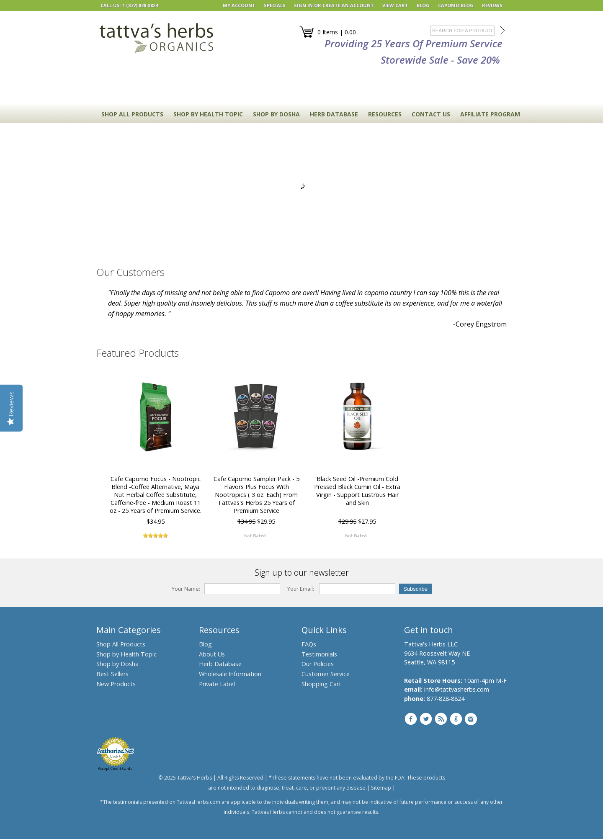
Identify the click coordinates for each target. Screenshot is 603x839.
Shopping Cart (321, 684)
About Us (212, 654)
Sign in (303, 5)
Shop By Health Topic (208, 114)
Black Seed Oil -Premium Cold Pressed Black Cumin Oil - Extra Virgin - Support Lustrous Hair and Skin (357, 491)
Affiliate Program (490, 114)
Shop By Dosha (276, 114)
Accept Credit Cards (115, 768)
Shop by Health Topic (126, 654)
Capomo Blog (456, 5)
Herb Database (220, 664)
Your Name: (186, 588)
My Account (239, 5)
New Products (116, 684)
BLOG (423, 5)
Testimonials (319, 654)
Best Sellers (112, 674)
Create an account (348, 5)
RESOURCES (385, 114)
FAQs (309, 644)
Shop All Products (132, 114)
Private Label (217, 684)
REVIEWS (492, 5)
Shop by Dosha (117, 664)
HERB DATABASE (334, 114)
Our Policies (318, 664)
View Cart (395, 5)
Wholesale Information (230, 674)
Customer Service (326, 674)
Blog (205, 644)
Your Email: (300, 588)
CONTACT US (431, 114)
